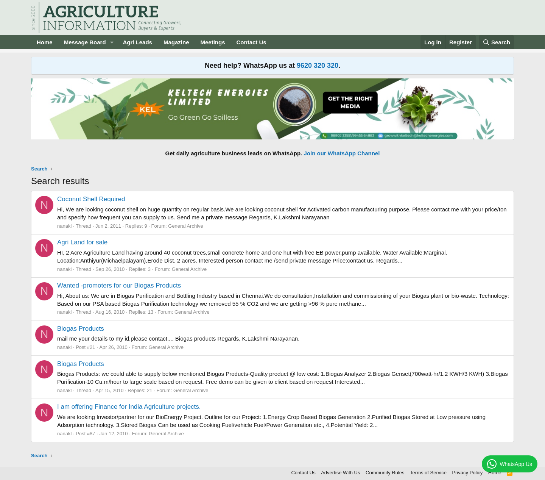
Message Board (85, 42)
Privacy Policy (467, 472)
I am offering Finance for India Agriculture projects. (129, 406)
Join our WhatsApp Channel (342, 153)
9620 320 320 (317, 65)
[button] (111, 42)
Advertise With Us (340, 472)
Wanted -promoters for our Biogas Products (119, 285)
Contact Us (251, 42)
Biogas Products (80, 328)
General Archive (185, 226)
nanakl (64, 226)
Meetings (212, 42)
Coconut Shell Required (91, 199)
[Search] (496, 42)
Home (45, 42)
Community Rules (385, 472)
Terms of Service (428, 472)
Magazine (176, 42)
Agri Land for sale (82, 242)
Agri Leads (137, 42)
